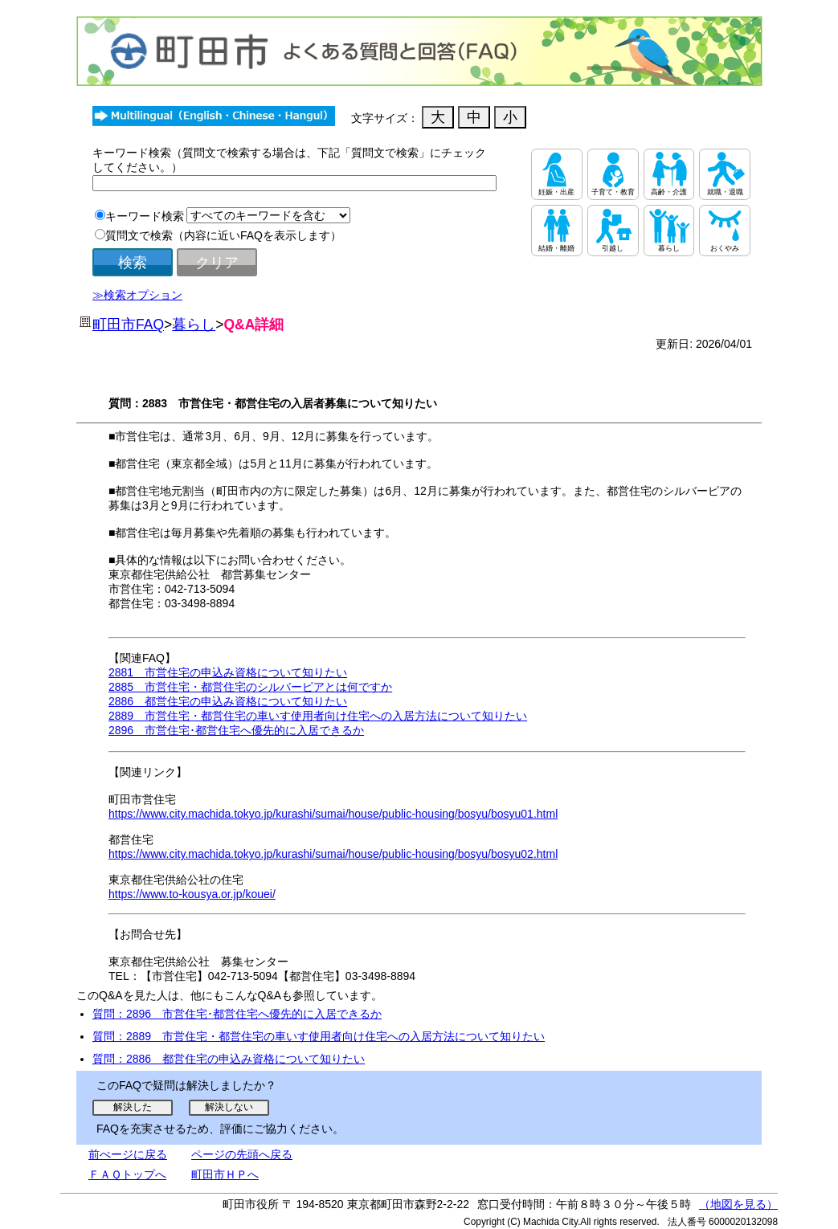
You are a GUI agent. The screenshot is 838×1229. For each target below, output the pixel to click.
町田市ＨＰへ (225, 1174)
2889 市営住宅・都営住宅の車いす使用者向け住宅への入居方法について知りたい (317, 715)
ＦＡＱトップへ (127, 1174)
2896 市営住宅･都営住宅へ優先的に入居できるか (236, 730)
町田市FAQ (128, 324)
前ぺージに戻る (127, 1154)
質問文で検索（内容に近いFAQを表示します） (223, 235)
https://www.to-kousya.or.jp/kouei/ (192, 894)
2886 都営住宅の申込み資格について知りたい (227, 701)
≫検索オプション (137, 294)
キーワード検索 (144, 216)
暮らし (193, 324)
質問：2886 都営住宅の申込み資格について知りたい (228, 1058)
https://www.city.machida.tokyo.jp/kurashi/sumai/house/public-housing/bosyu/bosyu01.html (333, 813)
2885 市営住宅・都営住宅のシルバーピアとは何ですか (250, 686)
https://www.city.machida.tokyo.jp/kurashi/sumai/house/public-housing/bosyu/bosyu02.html (333, 853)
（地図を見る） (738, 1204)
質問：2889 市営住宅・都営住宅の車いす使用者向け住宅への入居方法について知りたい (318, 1036)
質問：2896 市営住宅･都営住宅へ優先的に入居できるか (237, 1013)
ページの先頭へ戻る (241, 1154)
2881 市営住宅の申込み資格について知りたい (227, 672)
